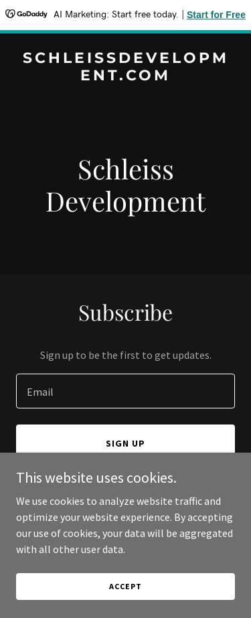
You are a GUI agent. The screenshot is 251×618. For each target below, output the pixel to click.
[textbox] (125, 391)
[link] (125, 76)
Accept (125, 586)
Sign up (125, 443)
